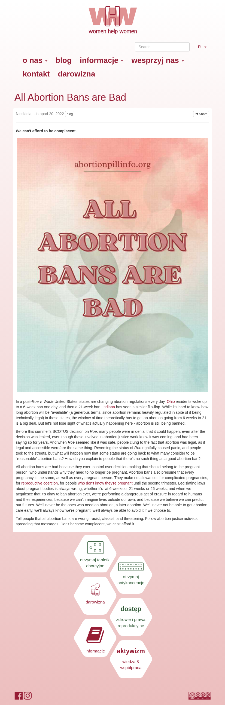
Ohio (171, 401)
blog (64, 60)
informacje (101, 60)
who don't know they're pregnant (106, 483)
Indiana (108, 407)
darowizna (76, 74)
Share (201, 114)
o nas (35, 60)
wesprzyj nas (157, 60)
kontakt (36, 74)
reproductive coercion (39, 483)
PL (204, 49)
